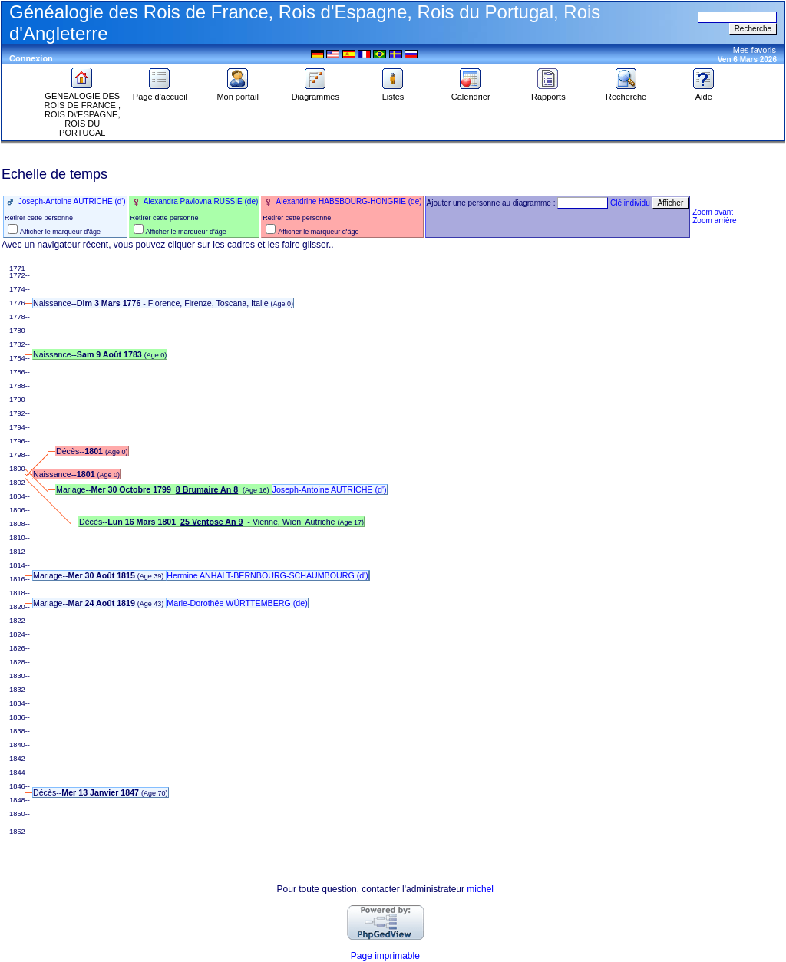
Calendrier (470, 92)
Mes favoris (754, 49)
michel (480, 889)
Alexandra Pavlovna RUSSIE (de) (200, 201)
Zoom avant (712, 212)
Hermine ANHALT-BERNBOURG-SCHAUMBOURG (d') (267, 575)
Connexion (31, 58)
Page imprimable (385, 955)
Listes (393, 92)
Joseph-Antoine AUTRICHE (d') (71, 201)
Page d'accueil (160, 92)
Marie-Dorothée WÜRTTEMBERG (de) (237, 603)
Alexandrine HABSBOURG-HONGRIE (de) (347, 201)
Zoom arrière (714, 220)
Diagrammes (315, 92)
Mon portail (237, 92)
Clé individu (630, 203)
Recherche (626, 92)
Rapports (548, 92)
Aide (704, 92)
